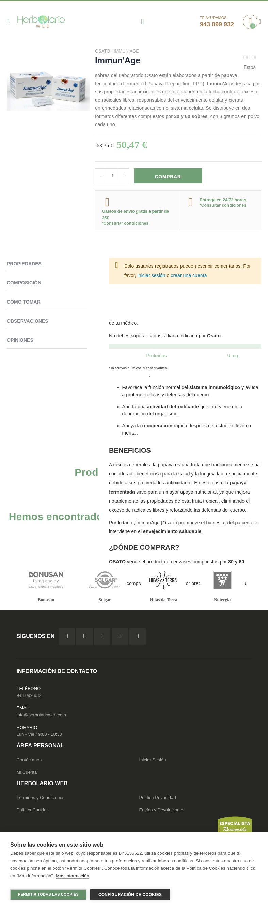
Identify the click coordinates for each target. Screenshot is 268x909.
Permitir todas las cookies (48, 894)
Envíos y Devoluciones (162, 811)
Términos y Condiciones (41, 799)
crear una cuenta (189, 276)
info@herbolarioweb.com (41, 716)
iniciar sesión (151, 276)
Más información (72, 878)
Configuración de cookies (130, 894)
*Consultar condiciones (125, 224)
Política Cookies (33, 811)
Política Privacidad (157, 799)
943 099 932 (29, 697)
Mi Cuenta (27, 773)
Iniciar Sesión (152, 761)
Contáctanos (29, 761)
